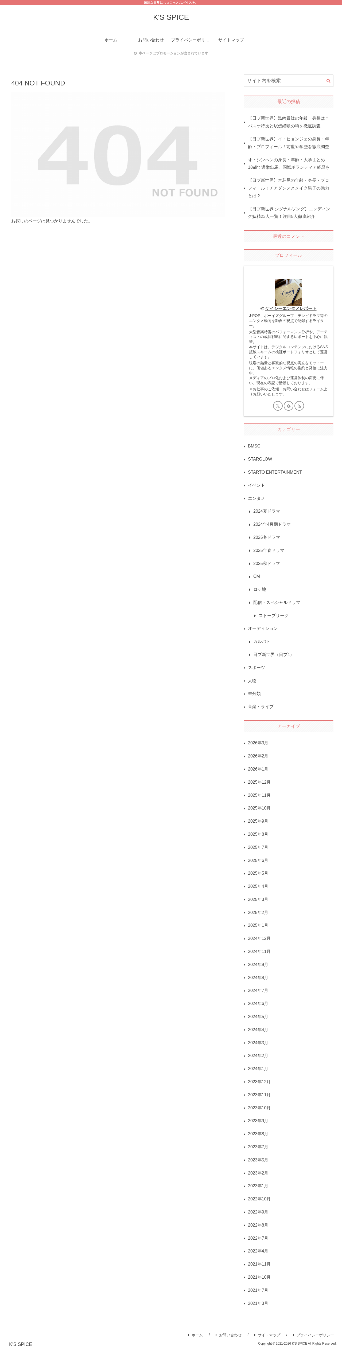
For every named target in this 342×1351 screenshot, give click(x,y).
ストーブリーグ (274, 615)
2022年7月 (258, 1238)
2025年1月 (258, 925)
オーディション (263, 628)
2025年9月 (258, 821)
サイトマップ (267, 1335)
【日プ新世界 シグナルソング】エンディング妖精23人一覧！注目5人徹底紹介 (289, 213)
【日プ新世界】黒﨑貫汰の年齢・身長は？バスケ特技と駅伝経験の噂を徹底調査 (288, 122)
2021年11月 (259, 1264)
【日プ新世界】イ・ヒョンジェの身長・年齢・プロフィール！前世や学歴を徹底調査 (288, 143)
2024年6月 (258, 1003)
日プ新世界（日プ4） (273, 654)
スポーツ (256, 667)
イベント (256, 485)
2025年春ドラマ (268, 550)
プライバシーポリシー (313, 1335)
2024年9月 (258, 964)
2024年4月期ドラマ (272, 524)
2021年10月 (259, 1277)
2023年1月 (258, 1186)
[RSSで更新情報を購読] (299, 406)
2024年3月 (258, 1042)
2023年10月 (259, 1108)
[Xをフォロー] (278, 406)
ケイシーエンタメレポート (291, 308)
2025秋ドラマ (266, 563)
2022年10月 (259, 1199)
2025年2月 (258, 912)
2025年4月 (258, 886)
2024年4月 (258, 1029)
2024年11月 (259, 951)
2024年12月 (259, 938)
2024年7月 (258, 990)
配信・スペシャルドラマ (276, 602)
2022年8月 (258, 1225)
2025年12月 (259, 782)
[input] (288, 80)
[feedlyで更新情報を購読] (288, 406)
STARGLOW (260, 459)
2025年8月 (258, 834)
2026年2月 (258, 756)
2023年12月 (259, 1081)
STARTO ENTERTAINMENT (275, 472)
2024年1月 (258, 1068)
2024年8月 (258, 977)
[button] (328, 80)
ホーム (195, 1335)
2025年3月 (258, 899)
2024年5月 (258, 1016)
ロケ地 (259, 589)
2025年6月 (258, 860)
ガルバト (261, 641)
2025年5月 (258, 873)
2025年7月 (258, 847)
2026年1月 (258, 769)
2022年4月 (258, 1251)
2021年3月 (258, 1303)
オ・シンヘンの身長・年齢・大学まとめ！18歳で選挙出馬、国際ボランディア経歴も (289, 164)
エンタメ (256, 498)
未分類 (254, 693)
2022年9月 (258, 1212)
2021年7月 (258, 1290)
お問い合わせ (229, 1335)
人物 (252, 680)
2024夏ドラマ (266, 511)
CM (256, 576)
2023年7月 (258, 1147)
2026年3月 (258, 743)
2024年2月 (258, 1055)
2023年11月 (259, 1095)
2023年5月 (258, 1160)
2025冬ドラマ (266, 537)
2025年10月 (259, 808)
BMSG (254, 446)
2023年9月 (258, 1120)
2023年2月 (258, 1173)
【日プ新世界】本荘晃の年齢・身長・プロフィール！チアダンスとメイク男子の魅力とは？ (288, 188)
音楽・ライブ (261, 706)
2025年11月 (259, 795)
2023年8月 (258, 1134)
